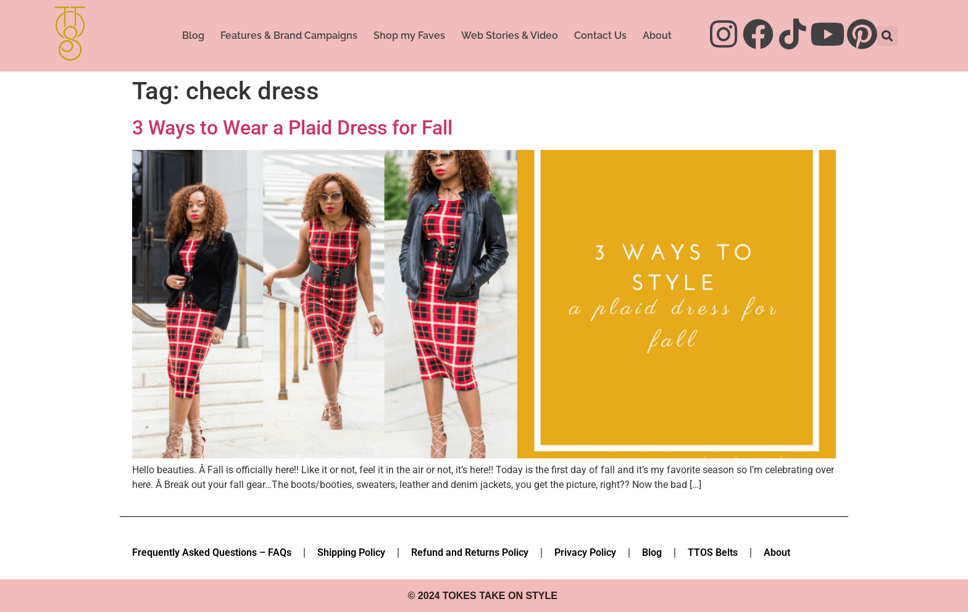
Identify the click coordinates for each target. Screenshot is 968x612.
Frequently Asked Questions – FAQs (211, 552)
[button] (887, 36)
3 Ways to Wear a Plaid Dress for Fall (292, 127)
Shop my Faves (409, 35)
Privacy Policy (585, 552)
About (657, 35)
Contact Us (600, 35)
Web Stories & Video (509, 35)
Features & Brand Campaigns (288, 35)
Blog (193, 35)
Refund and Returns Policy (469, 552)
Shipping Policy (351, 552)
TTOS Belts (713, 552)
